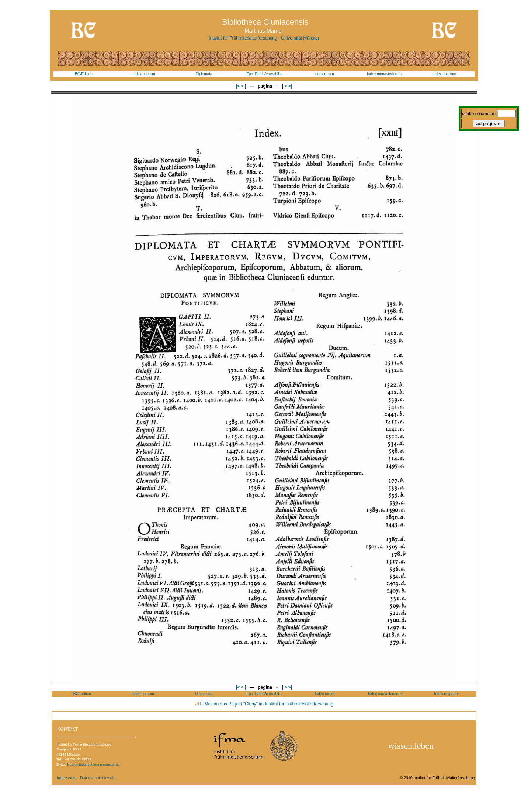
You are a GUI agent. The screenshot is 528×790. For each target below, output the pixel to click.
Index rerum (324, 74)
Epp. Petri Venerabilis (264, 74)
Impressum (66, 778)
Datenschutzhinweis (97, 778)
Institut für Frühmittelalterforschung (243, 38)
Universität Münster (300, 38)
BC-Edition (84, 74)
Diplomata (203, 74)
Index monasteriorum (384, 74)
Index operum (143, 74)
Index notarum (444, 74)
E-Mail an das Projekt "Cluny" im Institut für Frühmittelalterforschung (266, 704)
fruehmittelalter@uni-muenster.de (93, 764)
